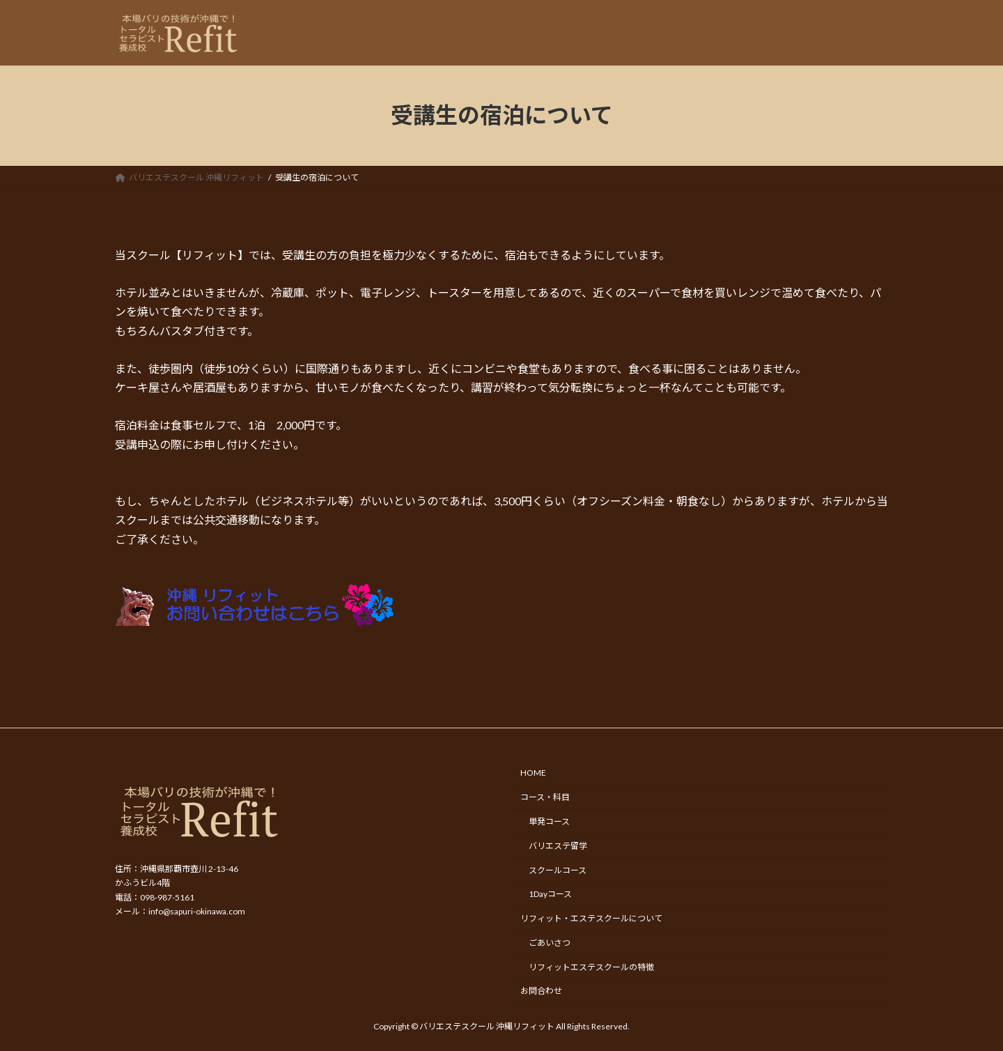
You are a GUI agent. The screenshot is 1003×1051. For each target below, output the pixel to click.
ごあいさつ (549, 942)
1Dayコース (550, 894)
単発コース (549, 821)
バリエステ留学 (558, 846)
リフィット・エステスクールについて (591, 918)
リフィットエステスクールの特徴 (591, 967)
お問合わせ (541, 991)
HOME (533, 773)
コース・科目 (545, 797)
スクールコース (557, 870)
